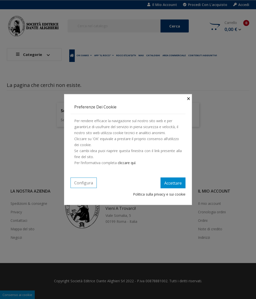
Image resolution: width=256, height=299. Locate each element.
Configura (83, 182)
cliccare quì (127, 162)
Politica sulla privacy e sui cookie (159, 194)
